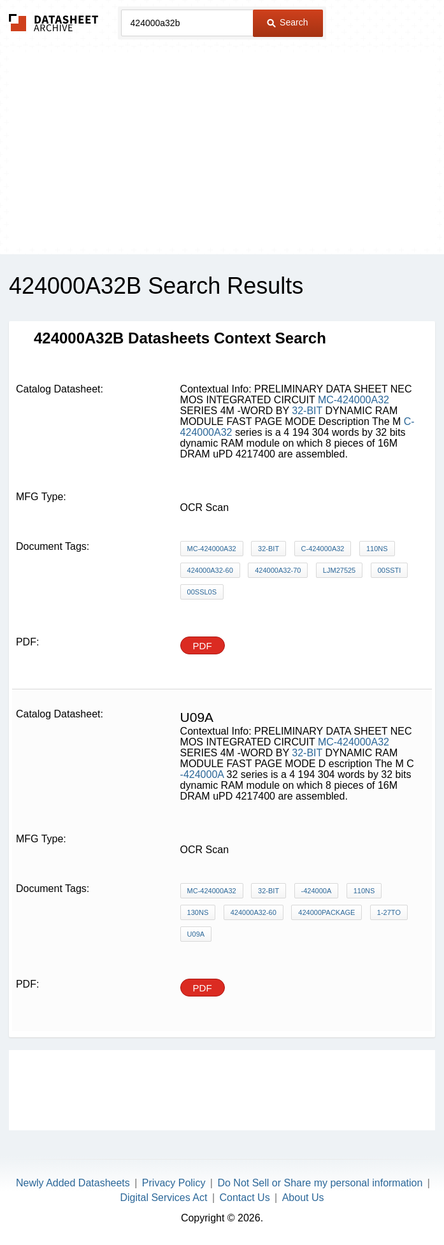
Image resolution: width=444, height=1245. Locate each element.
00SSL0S (202, 592)
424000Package (326, 912)
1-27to (389, 912)
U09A (196, 934)
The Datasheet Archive (54, 22)
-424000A (202, 774)
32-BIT (307, 410)
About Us (303, 1197)
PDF (202, 645)
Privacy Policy (174, 1182)
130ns (198, 912)
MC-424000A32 (353, 399)
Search (287, 22)
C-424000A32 (323, 548)
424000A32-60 (210, 570)
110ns (377, 548)
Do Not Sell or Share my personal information (319, 1182)
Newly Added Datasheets (73, 1182)
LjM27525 (339, 570)
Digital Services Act (164, 1197)
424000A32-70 (278, 570)
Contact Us (244, 1197)
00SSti (389, 570)
